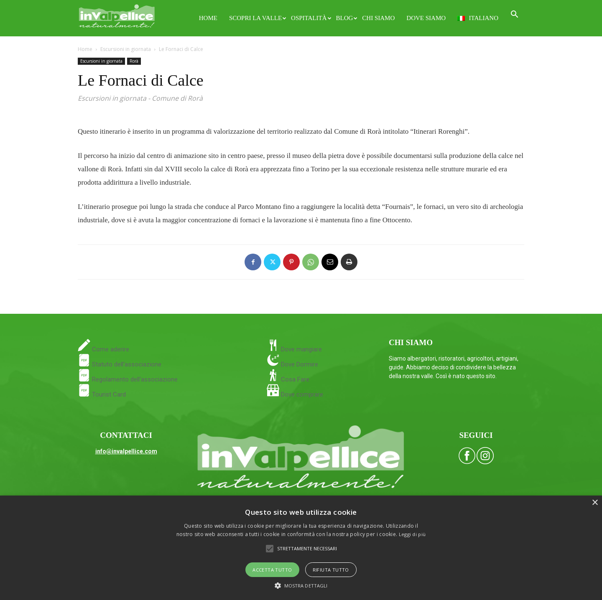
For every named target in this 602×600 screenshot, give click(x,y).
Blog (346, 18)
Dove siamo (426, 18)
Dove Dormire (298, 364)
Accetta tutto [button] (272, 570)
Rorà (134, 61)
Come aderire (109, 349)
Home (208, 18)
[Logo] (117, 15)
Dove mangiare (300, 349)
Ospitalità (310, 18)
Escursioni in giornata (125, 49)
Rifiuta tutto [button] (331, 570)
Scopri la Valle (257, 18)
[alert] (301, 548)
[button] (514, 15)
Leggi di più (412, 534)
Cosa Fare (294, 379)
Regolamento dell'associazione (128, 379)
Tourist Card (102, 394)
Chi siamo (378, 18)
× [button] (595, 503)
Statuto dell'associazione (119, 364)
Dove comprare (302, 394)
